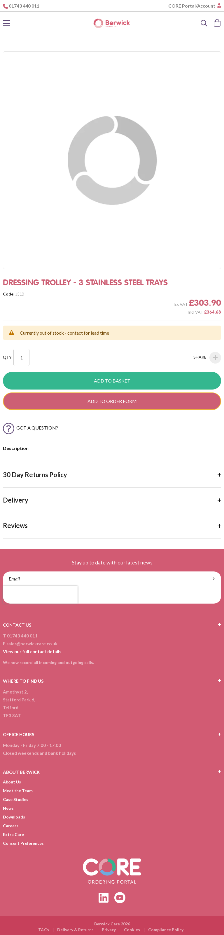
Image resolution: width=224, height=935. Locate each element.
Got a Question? (30, 427)
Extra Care (13, 834)
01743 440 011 (24, 5)
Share (207, 358)
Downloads (14, 816)
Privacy (109, 929)
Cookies (132, 929)
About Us (12, 781)
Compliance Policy (165, 929)
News (8, 808)
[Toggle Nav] (6, 23)
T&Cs (43, 929)
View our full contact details (32, 651)
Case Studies (15, 799)
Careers (10, 825)
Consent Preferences (23, 843)
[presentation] (40, 595)
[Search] (204, 23)
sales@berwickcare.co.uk (31, 643)
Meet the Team (18, 790)
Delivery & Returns (75, 929)
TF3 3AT (12, 715)
